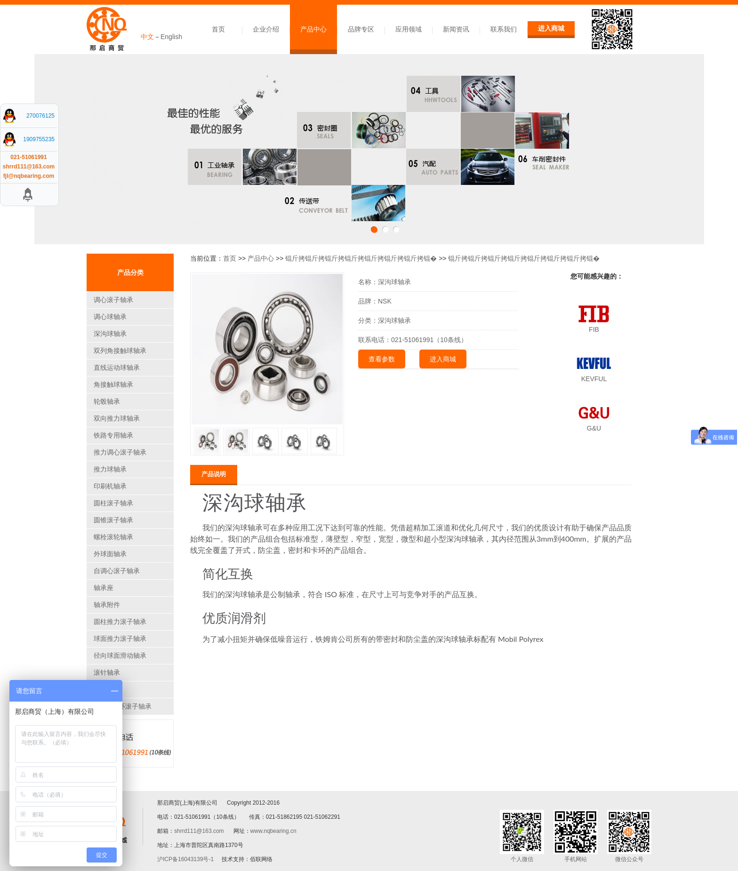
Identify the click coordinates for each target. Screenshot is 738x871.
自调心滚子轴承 (117, 571)
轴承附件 (107, 604)
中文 (147, 36)
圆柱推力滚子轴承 (120, 621)
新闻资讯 (456, 29)
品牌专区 (361, 29)
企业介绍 (266, 29)
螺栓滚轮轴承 (113, 537)
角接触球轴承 (113, 384)
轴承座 (103, 587)
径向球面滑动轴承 (120, 655)
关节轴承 (107, 689)
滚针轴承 (107, 672)
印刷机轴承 (110, 486)
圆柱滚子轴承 (113, 503)
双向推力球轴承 (117, 418)
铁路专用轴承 (113, 435)
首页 (218, 29)
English (171, 36)
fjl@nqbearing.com (28, 176)
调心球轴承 (110, 316)
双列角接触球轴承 (120, 350)
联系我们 (503, 29)
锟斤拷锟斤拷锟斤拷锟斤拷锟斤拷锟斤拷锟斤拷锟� (361, 258)
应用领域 (408, 29)
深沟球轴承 (110, 333)
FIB (594, 329)
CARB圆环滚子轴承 (123, 706)
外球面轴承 (110, 554)
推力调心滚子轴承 (120, 452)
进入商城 (551, 28)
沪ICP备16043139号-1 (185, 859)
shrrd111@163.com (199, 831)
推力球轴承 (110, 469)
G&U (594, 428)
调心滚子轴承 (113, 300)
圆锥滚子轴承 (113, 520)
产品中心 (313, 29)
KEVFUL (594, 379)
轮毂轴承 (107, 401)
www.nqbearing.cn (273, 831)
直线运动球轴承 (117, 367)
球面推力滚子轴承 (120, 638)
